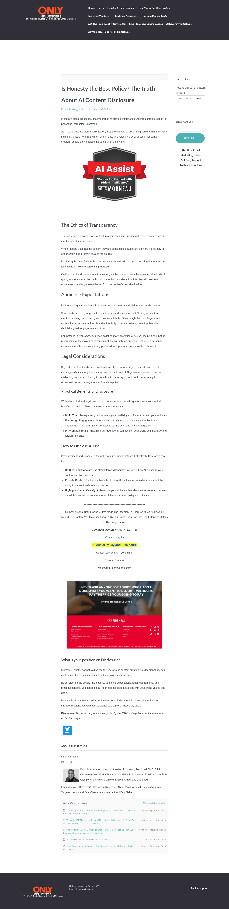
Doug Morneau (89, 109)
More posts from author (154, 803)
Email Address (185, 121)
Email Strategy (69, 109)
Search (199, 98)
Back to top (199, 888)
